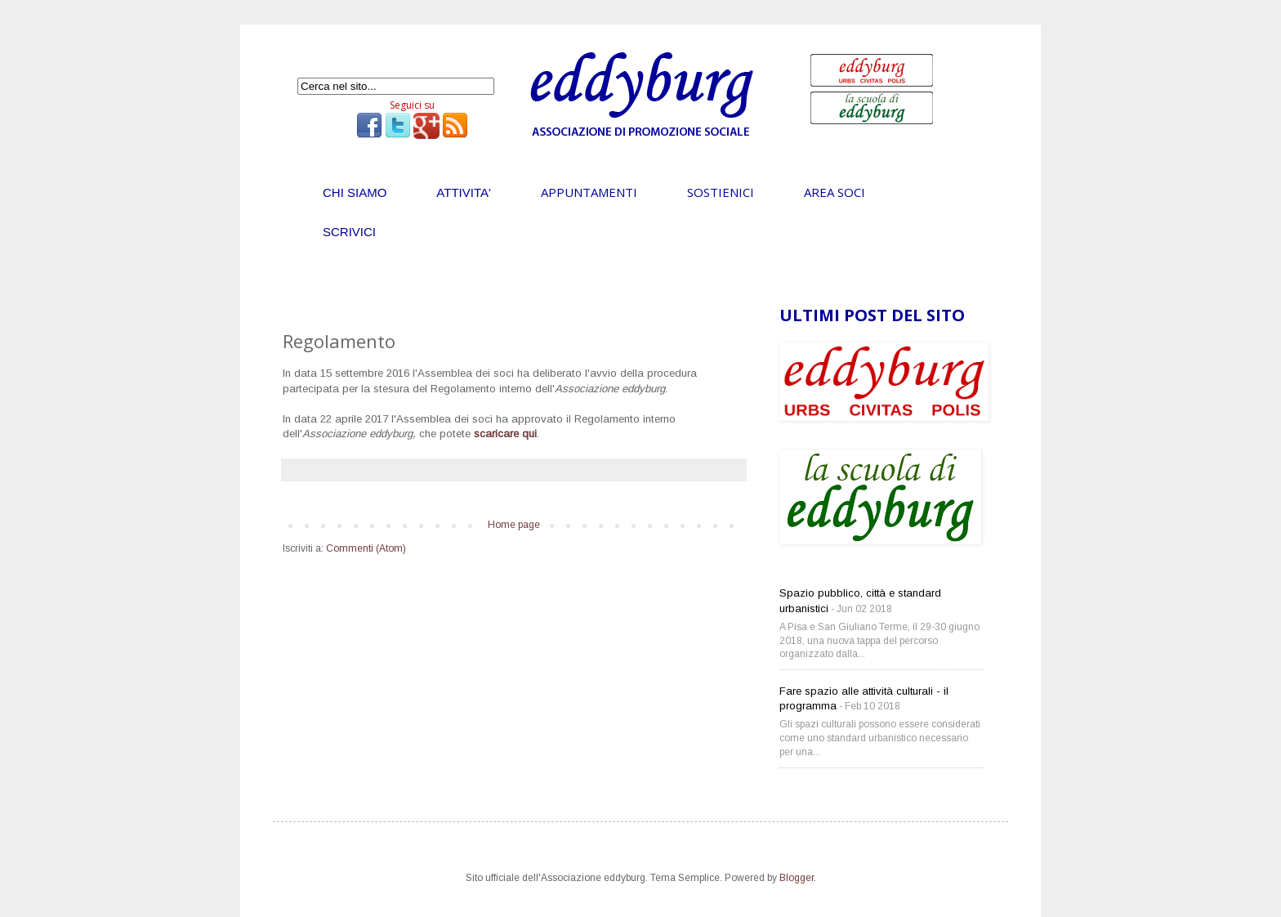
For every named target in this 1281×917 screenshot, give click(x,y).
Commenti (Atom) (366, 548)
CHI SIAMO (354, 192)
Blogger (796, 877)
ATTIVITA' (463, 192)
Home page (514, 524)
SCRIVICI (349, 232)
